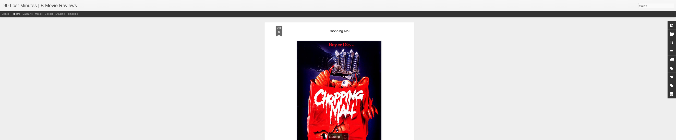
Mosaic (38, 13)
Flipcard (16, 13)
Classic (5, 13)
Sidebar (49, 13)
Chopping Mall (339, 31)
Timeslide (73, 13)
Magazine (27, 13)
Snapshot (60, 13)
